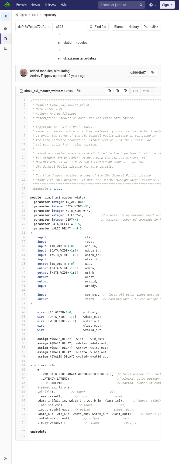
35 (21, 250)
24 (21, 201)
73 (21, 418)
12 (21, 148)
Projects (21, 4)
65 (21, 382)
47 (21, 303)
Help (64, 4)
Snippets (50, 4)
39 (21, 268)
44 (21, 290)
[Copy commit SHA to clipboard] (152, 73)
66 (21, 387)
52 (21, 325)
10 (21, 140)
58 (21, 352)
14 (21, 157)
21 (21, 188)
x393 (59, 27)
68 (21, 396)
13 (21, 153)
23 (21, 197)
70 (21, 405)
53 (21, 329)
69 (21, 400)
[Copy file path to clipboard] (79, 91)
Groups (36, 4)
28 (21, 219)
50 (21, 316)
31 (21, 232)
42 (21, 281)
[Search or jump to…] (122, 5)
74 (21, 422)
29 (21, 223)
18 (21, 175)
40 (21, 272)
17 (21, 170)
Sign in (167, 5)
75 (21, 427)
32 (21, 237)
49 (21, 312)
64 (21, 378)
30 (21, 228)
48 (21, 307)
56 (21, 343)
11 (21, 144)
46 (21, 299)
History (133, 27)
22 (21, 193)
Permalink (151, 27)
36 (21, 254)
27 (21, 215)
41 (21, 276)
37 (21, 259)
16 (21, 166)
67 (21, 391)
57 (21, 347)
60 (21, 360)
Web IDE (148, 91)
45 (21, 294)
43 (21, 285)
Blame (119, 27)
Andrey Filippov (41, 76)
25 (21, 206)
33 (21, 241)
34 (21, 246)
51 (21, 321)
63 (21, 374)
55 (21, 338)
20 (21, 184)
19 (21, 179)
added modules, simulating (49, 71)
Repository (49, 15)
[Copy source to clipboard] (109, 90)
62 (21, 369)
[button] (5, 458)
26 (21, 210)
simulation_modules (72, 42)
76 (21, 431)
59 (21, 356)
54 (21, 334)
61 (21, 365)
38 (21, 263)
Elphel (21, 15)
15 (21, 162)
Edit (135, 91)
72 (21, 413)
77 (21, 435)
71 (21, 409)
